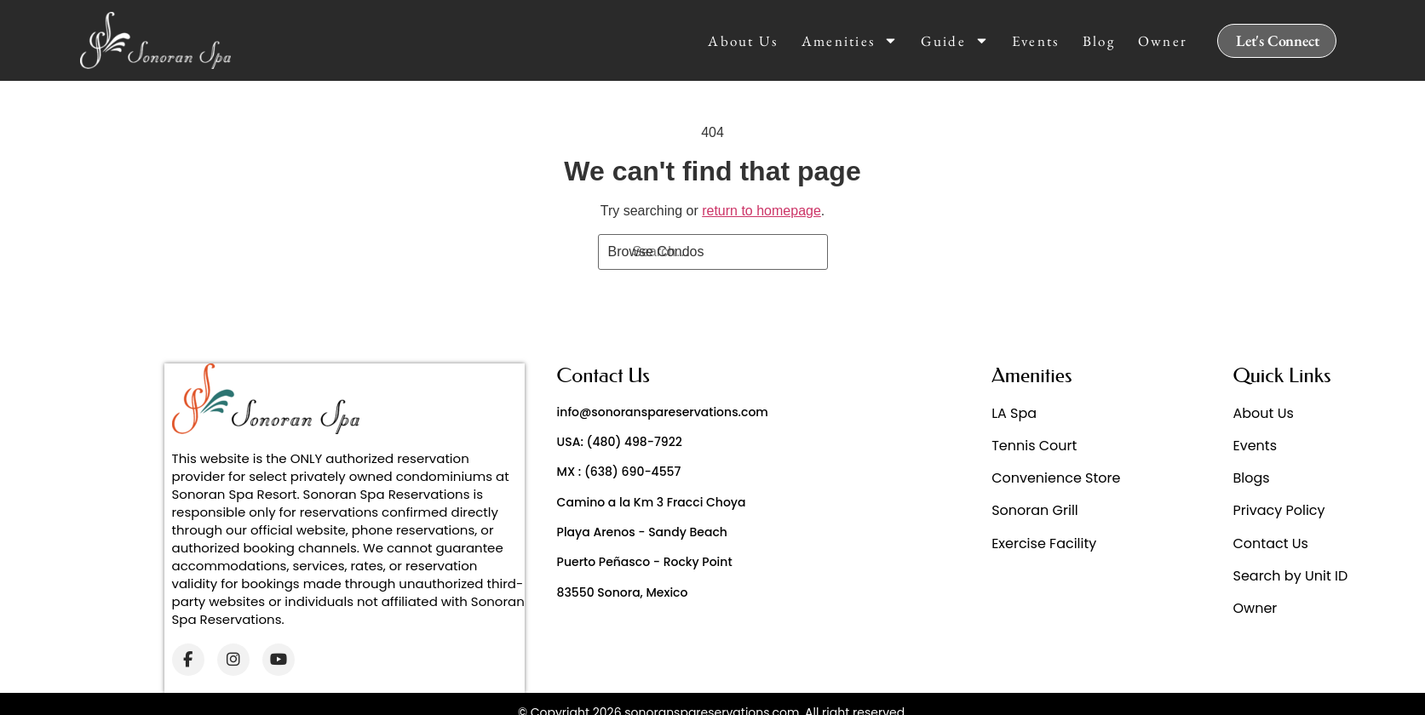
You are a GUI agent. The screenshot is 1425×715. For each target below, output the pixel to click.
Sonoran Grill (1034, 510)
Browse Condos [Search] (656, 251)
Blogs (1251, 478)
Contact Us (1270, 543)
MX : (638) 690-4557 (619, 471)
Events (1036, 40)
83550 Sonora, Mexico (622, 592)
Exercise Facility (1043, 543)
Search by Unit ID (1290, 576)
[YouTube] (278, 660)
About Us (743, 40)
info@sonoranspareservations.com (662, 411)
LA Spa (1014, 413)
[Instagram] (233, 660)
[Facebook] (188, 660)
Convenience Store (1055, 478)
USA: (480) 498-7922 (619, 441)
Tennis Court (1034, 445)
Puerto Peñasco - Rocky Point (645, 561)
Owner (1163, 40)
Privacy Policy (1279, 510)
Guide (955, 41)
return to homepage (761, 210)
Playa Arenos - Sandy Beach (642, 532)
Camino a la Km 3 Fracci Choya (651, 502)
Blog (1099, 40)
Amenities (850, 41)
